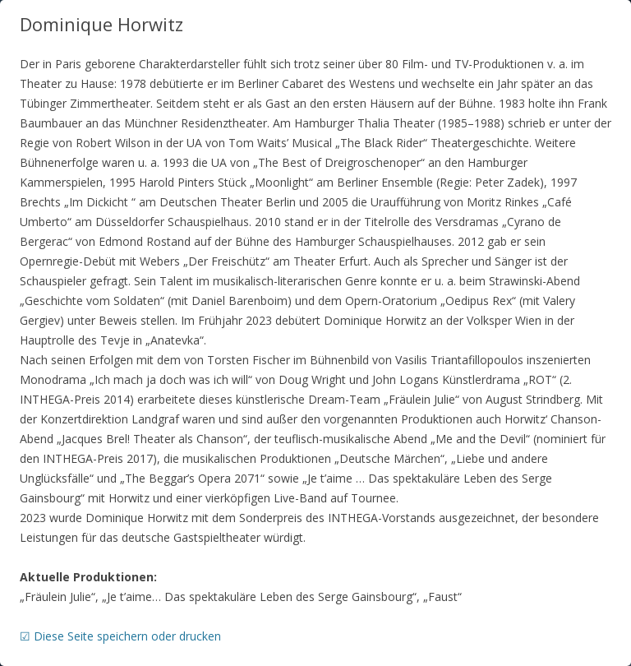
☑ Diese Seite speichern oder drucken (120, 636)
